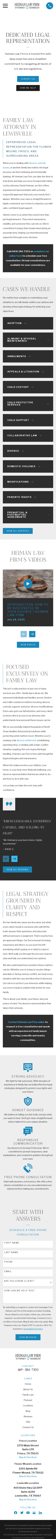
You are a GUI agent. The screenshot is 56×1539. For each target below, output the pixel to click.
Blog (28, 1411)
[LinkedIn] (40, 1512)
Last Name (11, 1252)
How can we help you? (19, 1290)
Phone (8, 1262)
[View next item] (32, 634)
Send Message (28, 1337)
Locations (28, 1405)
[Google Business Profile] (34, 1512)
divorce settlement (26, 740)
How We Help (28, 88)
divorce (33, 163)
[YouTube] (28, 1512)
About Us (28, 1389)
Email (8, 1271)
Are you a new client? (19, 1281)
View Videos (28, 644)
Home (28, 1384)
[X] (21, 1512)
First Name (11, 1243)
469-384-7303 (27, 1370)
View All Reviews (17, 869)
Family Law (28, 1394)
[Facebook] (15, 1512)
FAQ (28, 1422)
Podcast (28, 1400)
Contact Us (28, 79)
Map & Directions (28, 1457)
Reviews (28, 1416)
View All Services (18, 531)
